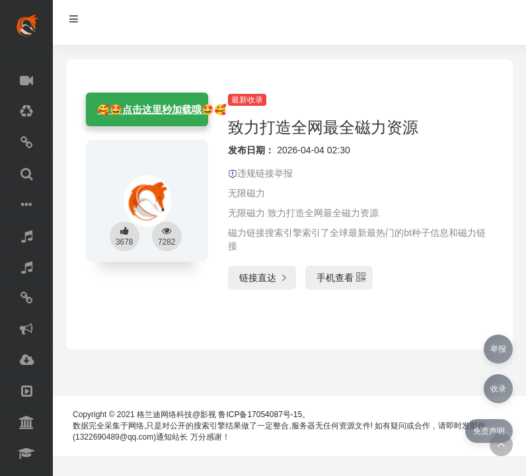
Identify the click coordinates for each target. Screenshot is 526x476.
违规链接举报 (260, 173)
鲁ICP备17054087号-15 (260, 414)
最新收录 (247, 99)
